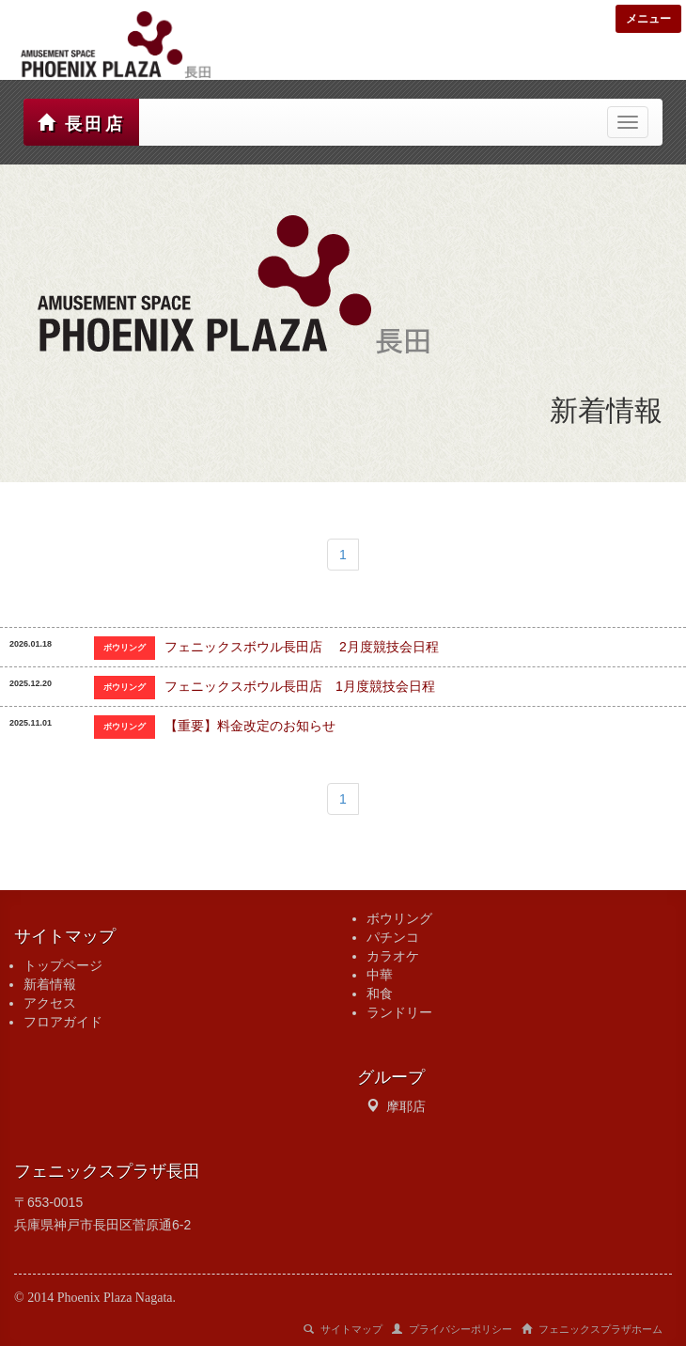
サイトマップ (343, 1329)
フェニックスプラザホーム (592, 1329)
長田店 (81, 123)
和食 (379, 993)
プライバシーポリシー (452, 1329)
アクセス (49, 1002)
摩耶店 (406, 1106)
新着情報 (49, 984)
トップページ (62, 965)
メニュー (648, 18)
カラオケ (392, 955)
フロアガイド (62, 1021)
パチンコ (392, 937)
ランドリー (399, 1012)
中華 (379, 974)
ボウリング (399, 918)
